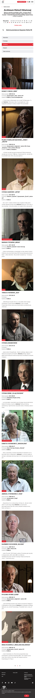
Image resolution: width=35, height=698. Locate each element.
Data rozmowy (6, 51)
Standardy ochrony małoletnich (27, 679)
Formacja (5, 41)
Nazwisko (5, 37)
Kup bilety (3, 674)
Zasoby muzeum (7, 6)
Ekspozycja (4, 672)
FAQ (2, 676)
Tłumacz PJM (15, 672)
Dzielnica (5, 44)
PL (27, 2)
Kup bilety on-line (21, 1)
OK (26, 695)
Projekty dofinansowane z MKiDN (28, 676)
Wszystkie (6, 20)
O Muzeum (26, 672)
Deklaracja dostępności (28, 674)
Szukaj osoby (18, 25)
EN (29, 2)
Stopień (5, 48)
